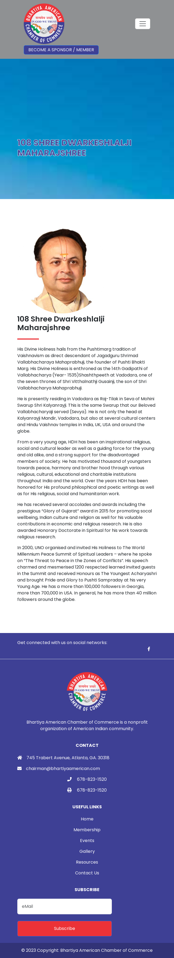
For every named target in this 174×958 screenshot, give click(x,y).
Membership (87, 830)
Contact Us (87, 873)
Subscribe (64, 928)
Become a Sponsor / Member (61, 50)
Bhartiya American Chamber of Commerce (106, 950)
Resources (87, 862)
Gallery (87, 851)
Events (87, 840)
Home (87, 819)
